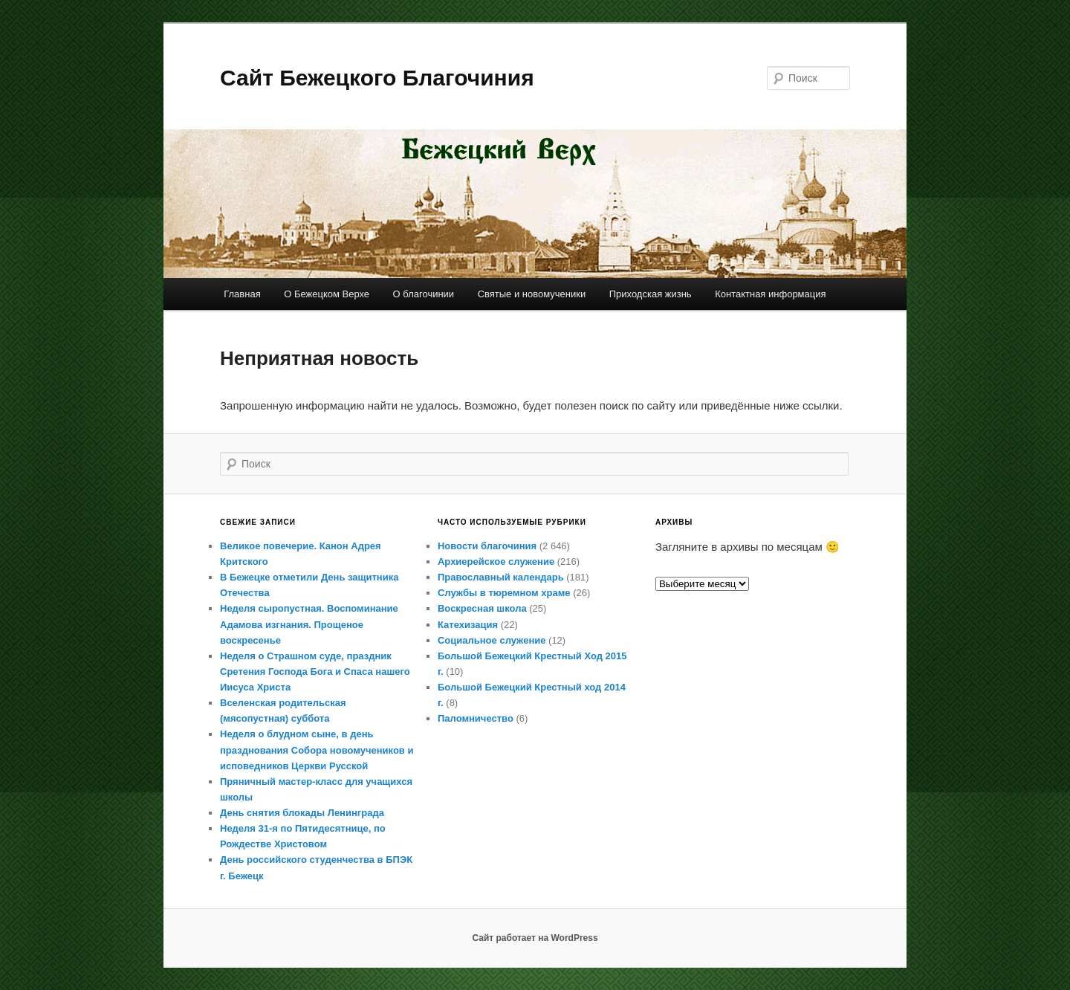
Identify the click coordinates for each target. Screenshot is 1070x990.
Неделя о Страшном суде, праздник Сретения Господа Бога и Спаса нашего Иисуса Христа (315, 671)
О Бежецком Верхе (326, 294)
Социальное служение (491, 640)
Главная (242, 294)
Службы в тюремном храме (504, 592)
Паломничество (475, 718)
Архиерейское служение (496, 561)
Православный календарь (501, 577)
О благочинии (424, 294)
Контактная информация (770, 294)
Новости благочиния (487, 545)
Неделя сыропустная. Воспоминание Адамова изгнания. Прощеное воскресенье (309, 624)
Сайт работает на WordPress (534, 938)
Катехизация (468, 624)
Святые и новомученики (532, 294)
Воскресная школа (482, 608)
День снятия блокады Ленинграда (302, 812)
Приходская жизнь (650, 294)
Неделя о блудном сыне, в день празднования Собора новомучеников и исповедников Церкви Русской (316, 749)
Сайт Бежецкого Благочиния (377, 77)
